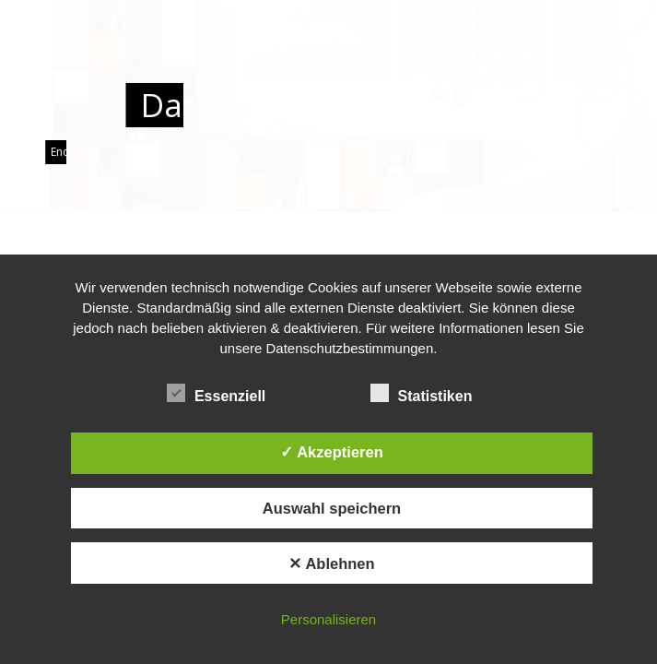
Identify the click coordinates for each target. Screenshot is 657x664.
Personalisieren (328, 619)
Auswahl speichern (332, 508)
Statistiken (429, 394)
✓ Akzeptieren (331, 452)
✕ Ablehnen (331, 563)
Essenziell (224, 394)
